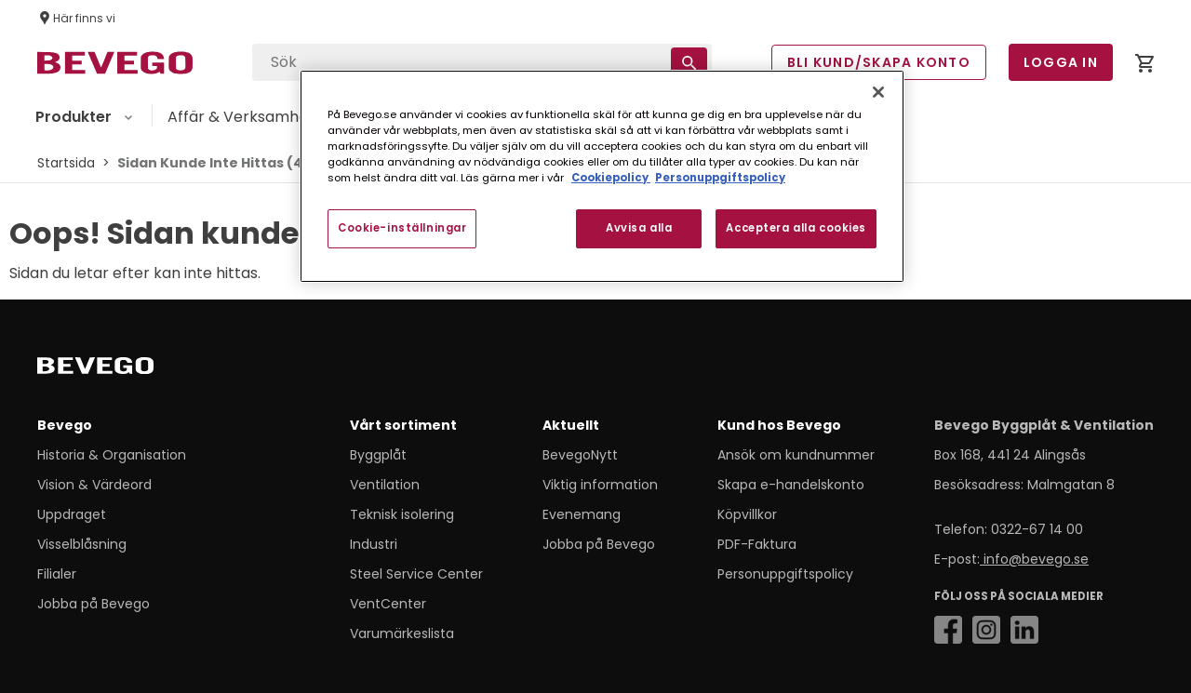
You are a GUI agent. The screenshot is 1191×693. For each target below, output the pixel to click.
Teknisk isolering (402, 514)
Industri (373, 544)
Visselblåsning (82, 544)
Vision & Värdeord (94, 484)
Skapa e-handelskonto (790, 484)
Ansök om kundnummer (796, 455)
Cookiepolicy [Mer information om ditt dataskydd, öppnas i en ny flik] (610, 177)
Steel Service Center (416, 574)
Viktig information (600, 484)
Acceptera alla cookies (796, 227)
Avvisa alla (639, 227)
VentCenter (388, 603)
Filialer (56, 574)
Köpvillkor (747, 514)
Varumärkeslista (402, 633)
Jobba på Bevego (93, 603)
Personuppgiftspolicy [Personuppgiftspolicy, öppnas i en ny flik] (720, 177)
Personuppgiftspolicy (785, 574)
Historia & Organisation (111, 455)
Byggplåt (378, 455)
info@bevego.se (1034, 559)
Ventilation (385, 484)
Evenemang (581, 514)
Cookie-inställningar (402, 227)
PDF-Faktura (756, 544)
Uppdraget (71, 514)
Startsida (66, 162)
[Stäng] (878, 92)
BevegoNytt (580, 455)
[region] (602, 176)
